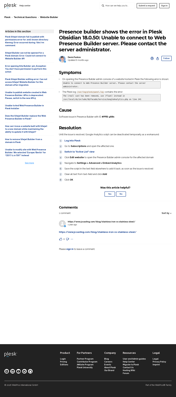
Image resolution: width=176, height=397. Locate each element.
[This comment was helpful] (60, 239)
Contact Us (128, 367)
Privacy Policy (159, 362)
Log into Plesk (72, 140)
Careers (108, 362)
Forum (126, 373)
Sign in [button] (164, 6)
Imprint (156, 365)
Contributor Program (87, 362)
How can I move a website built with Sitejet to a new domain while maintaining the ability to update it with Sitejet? (26, 129)
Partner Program (85, 359)
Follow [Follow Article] (166, 58)
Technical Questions (25, 17)
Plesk (7, 17)
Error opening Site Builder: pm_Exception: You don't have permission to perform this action (25, 69)
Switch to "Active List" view (79, 151)
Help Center (129, 362)
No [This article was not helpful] (121, 194)
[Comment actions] (72, 239)
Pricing (63, 362)
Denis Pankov (74, 57)
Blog (106, 359)
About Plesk (110, 367)
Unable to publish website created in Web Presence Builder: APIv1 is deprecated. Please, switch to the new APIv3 (25, 95)
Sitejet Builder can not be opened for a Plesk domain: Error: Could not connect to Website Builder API (25, 56)
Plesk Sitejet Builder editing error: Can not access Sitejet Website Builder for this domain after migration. (26, 82)
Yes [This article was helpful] (109, 194)
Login (63, 359)
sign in (69, 249)
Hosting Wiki (129, 370)
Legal (156, 359)
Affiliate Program (85, 365)
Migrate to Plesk (131, 365)
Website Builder (49, 17)
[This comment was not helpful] (67, 239)
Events (107, 365)
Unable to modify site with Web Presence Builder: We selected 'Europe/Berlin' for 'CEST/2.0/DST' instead (25, 152)
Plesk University (85, 367)
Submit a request (147, 6)
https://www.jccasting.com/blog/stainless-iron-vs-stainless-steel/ (101, 222)
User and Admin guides (134, 359)
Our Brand (109, 370)
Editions (64, 365)
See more (29, 163)
